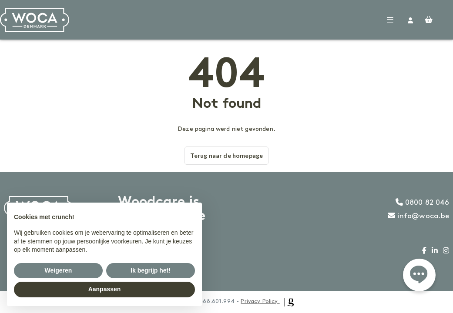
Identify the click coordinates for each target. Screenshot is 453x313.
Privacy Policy (259, 301)
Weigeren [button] (58, 270)
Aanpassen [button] (104, 289)
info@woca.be (418, 216)
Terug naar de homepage (226, 155)
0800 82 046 (423, 202)
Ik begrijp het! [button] (151, 270)
